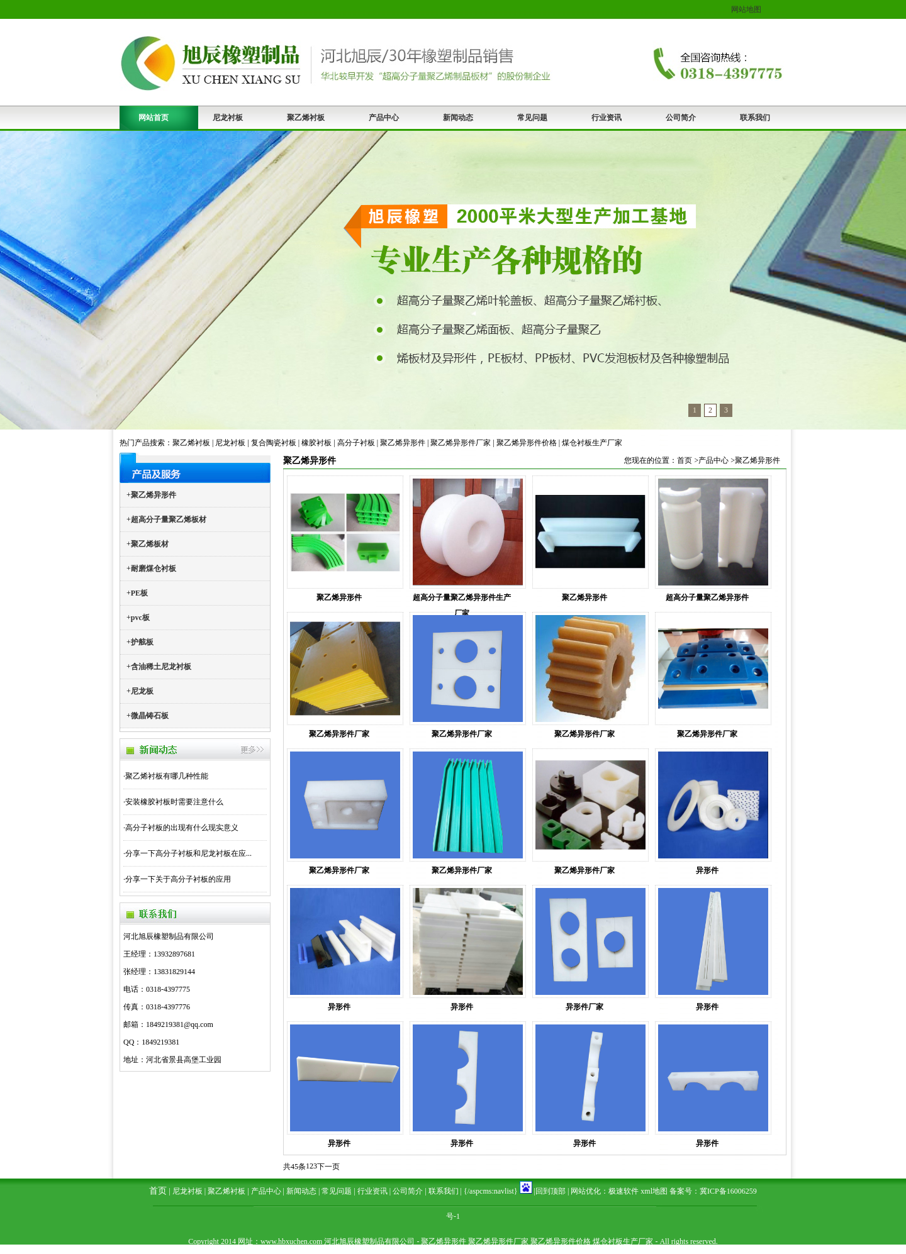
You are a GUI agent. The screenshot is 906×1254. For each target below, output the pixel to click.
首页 (684, 460)
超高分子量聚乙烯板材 (168, 519)
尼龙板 (142, 691)
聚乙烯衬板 (306, 117)
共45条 (294, 1166)
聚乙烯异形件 (402, 442)
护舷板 (142, 642)
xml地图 (654, 1191)
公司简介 (681, 117)
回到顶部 (550, 1191)
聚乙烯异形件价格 (526, 442)
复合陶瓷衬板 (273, 442)
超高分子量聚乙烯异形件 (707, 597)
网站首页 (153, 117)
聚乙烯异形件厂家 (460, 442)
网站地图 (746, 9)
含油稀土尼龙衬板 (161, 666)
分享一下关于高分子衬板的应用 (178, 879)
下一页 (328, 1166)
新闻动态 (458, 117)
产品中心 (384, 117)
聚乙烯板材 (150, 544)
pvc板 (140, 617)
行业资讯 (606, 117)
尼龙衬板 (228, 117)
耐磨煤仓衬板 (153, 568)
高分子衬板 (356, 442)
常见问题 (532, 117)
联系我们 (755, 117)
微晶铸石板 (150, 715)
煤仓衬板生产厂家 (592, 442)
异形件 (707, 870)
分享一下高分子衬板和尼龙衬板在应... (188, 853)
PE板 (139, 593)
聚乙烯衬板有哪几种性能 (166, 776)
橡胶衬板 (316, 442)
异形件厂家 (584, 1006)
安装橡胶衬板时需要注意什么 (174, 801)
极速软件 (623, 1191)
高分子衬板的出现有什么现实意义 (181, 827)
